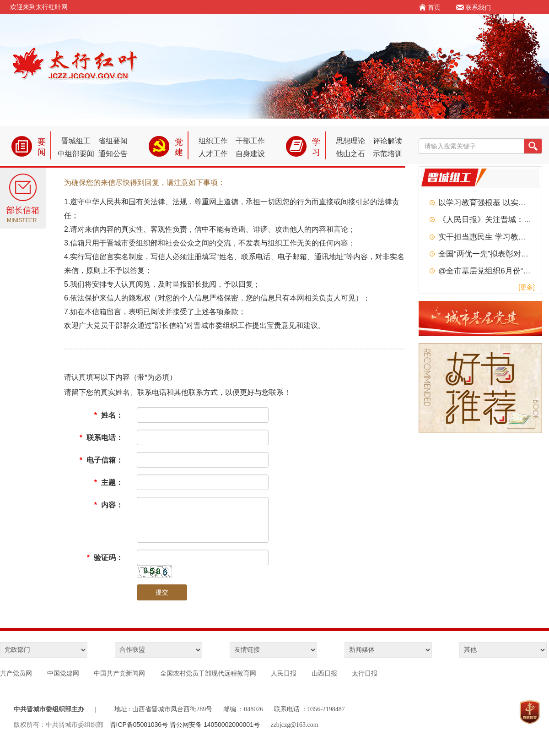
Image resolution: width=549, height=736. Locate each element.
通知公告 (113, 154)
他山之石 (350, 154)
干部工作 (250, 141)
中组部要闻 (76, 154)
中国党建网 (63, 673)
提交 (162, 592)
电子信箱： (101, 460)
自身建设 (250, 154)
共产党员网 (16, 673)
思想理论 (350, 141)
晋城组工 (76, 141)
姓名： (108, 415)
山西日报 (324, 673)
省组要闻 (113, 141)
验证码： (105, 558)
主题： (108, 482)
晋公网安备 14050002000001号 (215, 724)
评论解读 (387, 141)
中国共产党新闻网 (119, 673)
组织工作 (213, 141)
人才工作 (213, 154)
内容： (108, 505)
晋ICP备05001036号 (140, 724)
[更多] (526, 287)
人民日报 (283, 673)
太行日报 (364, 673)
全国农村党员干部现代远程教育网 (208, 673)
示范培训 (387, 154)
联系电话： (101, 438)
